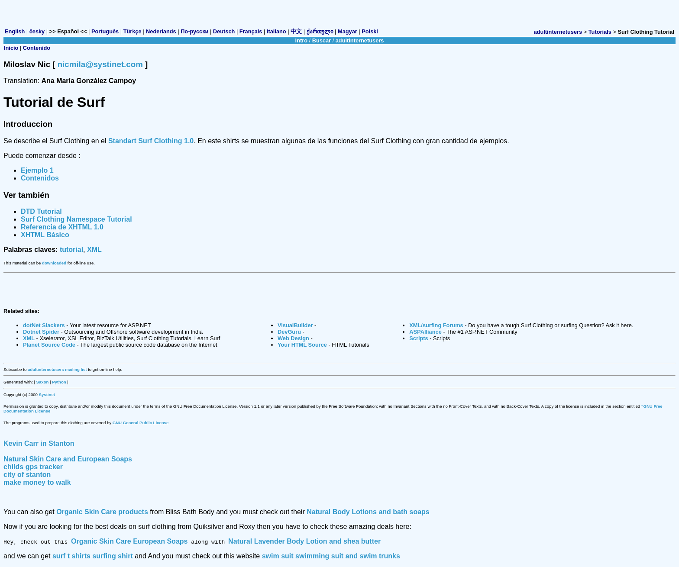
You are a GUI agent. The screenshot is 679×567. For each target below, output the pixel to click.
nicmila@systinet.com (100, 64)
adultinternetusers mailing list (57, 369)
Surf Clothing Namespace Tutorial (76, 219)
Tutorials (599, 32)
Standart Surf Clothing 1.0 (151, 141)
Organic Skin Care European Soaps (129, 541)
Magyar (347, 31)
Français (250, 31)
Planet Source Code (49, 344)
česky (37, 31)
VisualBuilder (295, 325)
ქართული (320, 31)
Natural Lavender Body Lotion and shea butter (304, 541)
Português (105, 31)
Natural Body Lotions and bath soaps (368, 511)
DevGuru (289, 332)
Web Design (293, 338)
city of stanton (27, 474)
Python (59, 382)
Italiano (276, 31)
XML (94, 249)
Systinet (47, 394)
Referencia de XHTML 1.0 (62, 227)
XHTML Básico (45, 234)
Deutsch (224, 31)
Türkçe (132, 31)
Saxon (42, 382)
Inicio (11, 48)
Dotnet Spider (41, 332)
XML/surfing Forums (436, 325)
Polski (370, 31)
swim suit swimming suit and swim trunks (331, 556)
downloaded (54, 263)
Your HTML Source (302, 344)
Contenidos (40, 178)
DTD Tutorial (41, 211)
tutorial (71, 249)
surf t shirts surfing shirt (92, 556)
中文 (296, 31)
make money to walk (37, 482)
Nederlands (161, 31)
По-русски (194, 31)
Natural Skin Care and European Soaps (67, 459)
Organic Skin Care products (102, 511)
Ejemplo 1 (37, 170)
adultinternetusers (558, 32)
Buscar (321, 40)
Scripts (418, 338)
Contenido (36, 48)
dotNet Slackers (44, 325)
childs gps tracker (33, 466)
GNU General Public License (141, 422)
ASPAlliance (425, 332)
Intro (301, 40)
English (15, 31)
